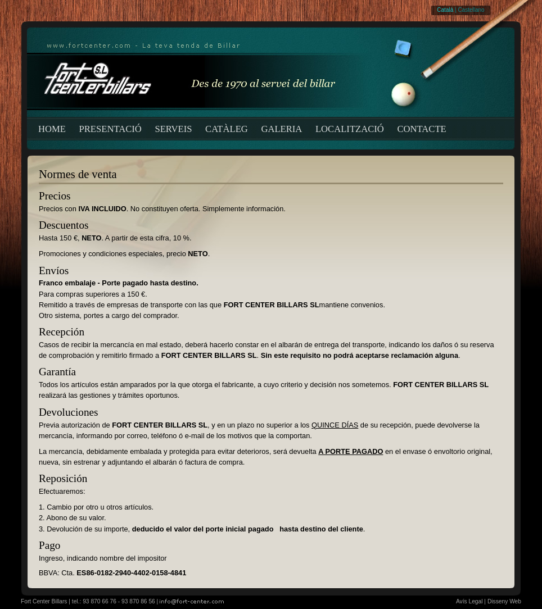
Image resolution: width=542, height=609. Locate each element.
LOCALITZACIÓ (349, 129)
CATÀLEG (226, 129)
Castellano (471, 10)
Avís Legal (469, 601)
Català (445, 10)
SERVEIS (173, 129)
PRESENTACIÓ (110, 129)
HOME (52, 129)
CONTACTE (421, 129)
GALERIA (281, 129)
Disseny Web (504, 601)
